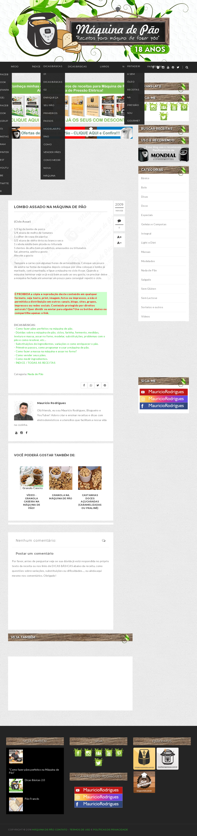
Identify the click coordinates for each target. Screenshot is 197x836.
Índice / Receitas (34, 67)
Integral (146, 233)
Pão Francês (32, 798)
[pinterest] (173, 67)
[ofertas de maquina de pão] (70, 132)
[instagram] (163, 67)
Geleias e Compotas (153, 224)
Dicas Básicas (62, 67)
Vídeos (145, 316)
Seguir (142, 67)
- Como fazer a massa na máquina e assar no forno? (45, 351)
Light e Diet (148, 242)
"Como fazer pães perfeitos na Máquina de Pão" (34, 771)
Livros (84, 67)
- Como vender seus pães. (30, 355)
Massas (146, 251)
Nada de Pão (35, 374)
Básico (145, 178)
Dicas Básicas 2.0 (35, 780)
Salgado (146, 279)
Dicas (144, 196)
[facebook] (153, 67)
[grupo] (158, 67)
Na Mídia (102, 67)
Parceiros (123, 67)
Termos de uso (80, 829)
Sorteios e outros (152, 307)
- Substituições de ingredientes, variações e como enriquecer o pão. (56, 343)
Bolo (144, 187)
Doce (144, 205)
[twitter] (178, 67)
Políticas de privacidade (110, 829)
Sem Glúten (148, 288)
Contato (61, 829)
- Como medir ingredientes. (31, 358)
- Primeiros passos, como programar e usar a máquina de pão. (51, 347)
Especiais (147, 215)
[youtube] (168, 67)
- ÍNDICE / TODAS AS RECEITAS (34, 362)
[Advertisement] (70, 170)
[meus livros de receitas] (70, 102)
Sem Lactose (149, 297)
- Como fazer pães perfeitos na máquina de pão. (43, 328)
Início (12, 67)
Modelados (148, 261)
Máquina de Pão (43, 829)
